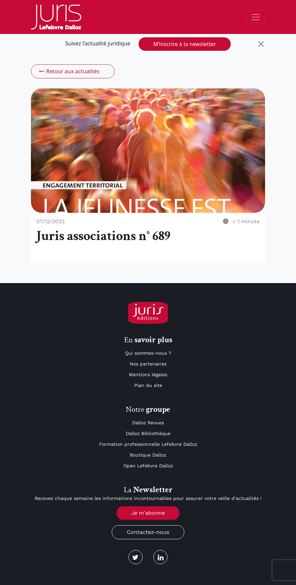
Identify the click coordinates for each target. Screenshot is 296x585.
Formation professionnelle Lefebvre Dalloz (148, 444)
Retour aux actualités (69, 71)
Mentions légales (148, 374)
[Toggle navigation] (255, 17)
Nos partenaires (148, 363)
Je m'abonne (148, 513)
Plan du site (148, 385)
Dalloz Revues (148, 422)
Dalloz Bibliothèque (148, 433)
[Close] (261, 44)
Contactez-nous (148, 532)
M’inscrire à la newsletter (184, 44)
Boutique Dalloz (148, 455)
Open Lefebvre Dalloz (148, 465)
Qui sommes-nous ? (148, 353)
